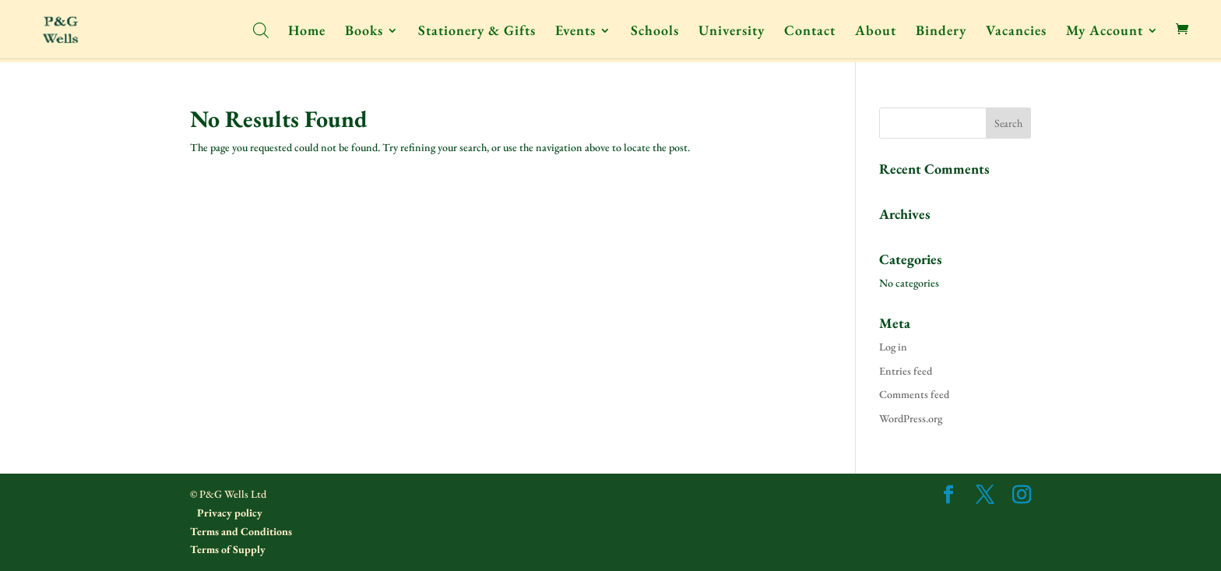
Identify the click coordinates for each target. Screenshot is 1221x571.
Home (306, 32)
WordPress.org (910, 418)
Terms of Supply (228, 549)
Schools (655, 32)
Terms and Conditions (241, 531)
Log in (893, 347)
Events (575, 32)
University (731, 32)
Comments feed (914, 394)
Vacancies (1016, 32)
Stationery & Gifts (477, 32)
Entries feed (905, 371)
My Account (1104, 32)
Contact (810, 32)
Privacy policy (228, 513)
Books (364, 32)
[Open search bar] (261, 29)
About (875, 32)
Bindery (941, 32)
